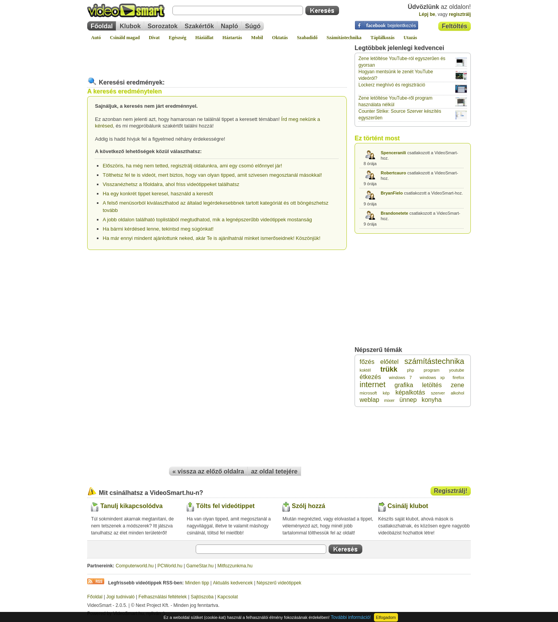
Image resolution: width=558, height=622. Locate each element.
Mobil (257, 37)
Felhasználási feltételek (162, 597)
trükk (388, 369)
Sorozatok (162, 26)
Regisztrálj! (450, 491)
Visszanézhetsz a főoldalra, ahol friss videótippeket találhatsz (171, 184)
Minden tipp (197, 583)
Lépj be (427, 14)
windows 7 (400, 377)
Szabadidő (307, 37)
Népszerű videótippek (279, 583)
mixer (389, 400)
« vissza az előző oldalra (208, 471)
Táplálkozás (382, 37)
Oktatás (280, 37)
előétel (389, 361)
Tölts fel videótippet (225, 506)
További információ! (351, 617)
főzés (367, 361)
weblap (369, 399)
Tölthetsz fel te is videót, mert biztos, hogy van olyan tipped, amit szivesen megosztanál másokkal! (212, 175)
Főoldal (102, 26)
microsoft (368, 393)
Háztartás (232, 37)
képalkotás (410, 392)
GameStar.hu (200, 566)
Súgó (253, 26)
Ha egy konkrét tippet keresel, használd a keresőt (158, 193)
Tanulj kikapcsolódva (131, 506)
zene (457, 385)
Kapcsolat (227, 597)
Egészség (177, 37)
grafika (403, 385)
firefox (458, 377)
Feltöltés (454, 26)
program (431, 370)
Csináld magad (125, 37)
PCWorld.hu (169, 566)
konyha (432, 399)
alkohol (457, 393)
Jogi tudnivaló (120, 597)
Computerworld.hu (134, 566)
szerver (438, 393)
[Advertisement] (217, 55)
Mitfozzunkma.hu (235, 566)
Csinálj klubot (408, 506)
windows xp (432, 377)
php (410, 370)
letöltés (432, 385)
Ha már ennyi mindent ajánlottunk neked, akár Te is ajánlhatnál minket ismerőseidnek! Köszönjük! (211, 238)
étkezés (370, 377)
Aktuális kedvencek (233, 583)
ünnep (408, 399)
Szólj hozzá (308, 506)
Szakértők (199, 26)
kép (386, 393)
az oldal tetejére (274, 471)
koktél (365, 370)
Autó (96, 37)
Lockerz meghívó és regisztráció (391, 85)
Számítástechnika (344, 37)
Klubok (130, 26)
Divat (154, 37)
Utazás (410, 37)
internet (373, 384)
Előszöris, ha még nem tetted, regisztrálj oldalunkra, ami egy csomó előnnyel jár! (192, 166)
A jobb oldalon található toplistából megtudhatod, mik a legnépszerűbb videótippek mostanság (207, 219)
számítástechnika (434, 361)
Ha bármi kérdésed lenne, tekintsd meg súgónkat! (158, 229)
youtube (456, 370)
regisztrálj (460, 14)
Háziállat (204, 37)
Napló (229, 26)
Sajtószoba (202, 597)
